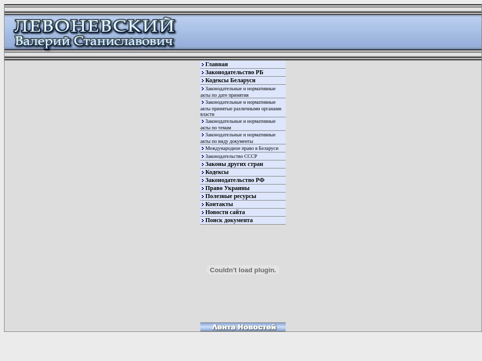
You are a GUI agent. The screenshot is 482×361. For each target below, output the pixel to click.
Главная (216, 64)
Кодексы (216, 171)
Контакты (219, 204)
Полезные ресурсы (230, 196)
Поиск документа (229, 220)
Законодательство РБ (234, 72)
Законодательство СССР (231, 156)
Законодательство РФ (235, 180)
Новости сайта (225, 212)
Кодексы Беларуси (230, 80)
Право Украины (227, 188)
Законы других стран (234, 163)
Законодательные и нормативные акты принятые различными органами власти (240, 108)
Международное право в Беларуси (242, 148)
